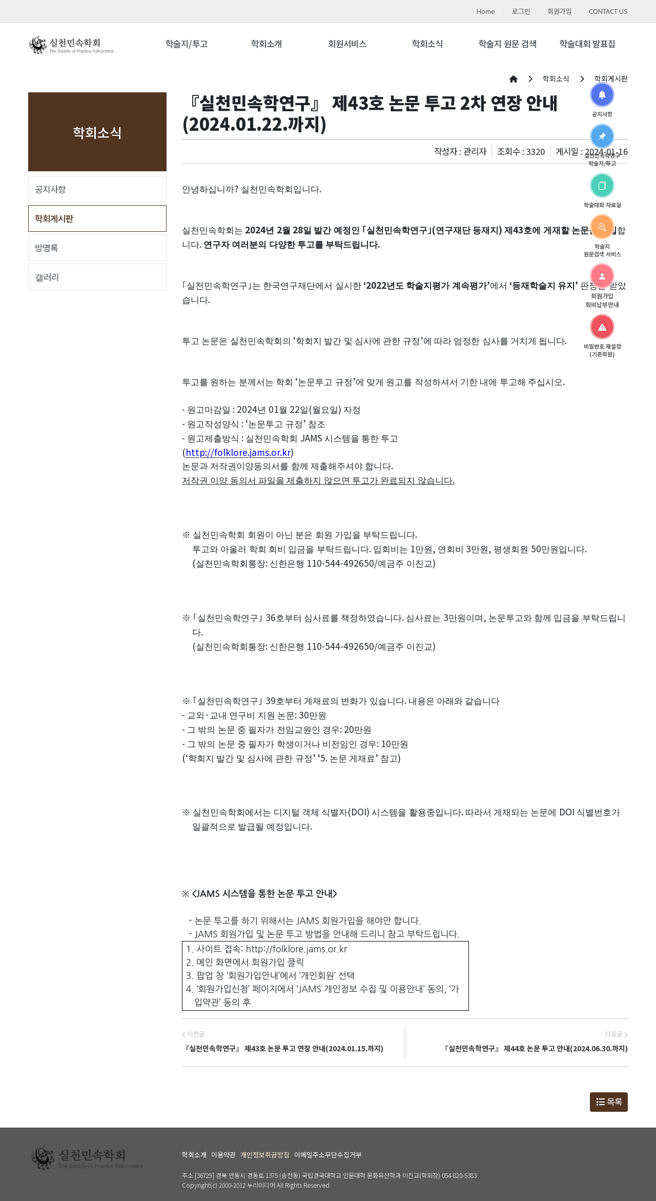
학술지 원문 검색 (508, 43)
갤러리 (47, 277)
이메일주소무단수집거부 (328, 1154)
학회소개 (266, 43)
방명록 (46, 248)
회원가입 (559, 11)
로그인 (521, 11)
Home (486, 11)
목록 (609, 1101)
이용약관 (223, 1154)
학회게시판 (54, 218)
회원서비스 (347, 43)
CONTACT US (608, 11)
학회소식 (427, 43)
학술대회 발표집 (588, 43)
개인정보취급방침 (265, 1154)
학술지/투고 (187, 43)
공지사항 (50, 189)
